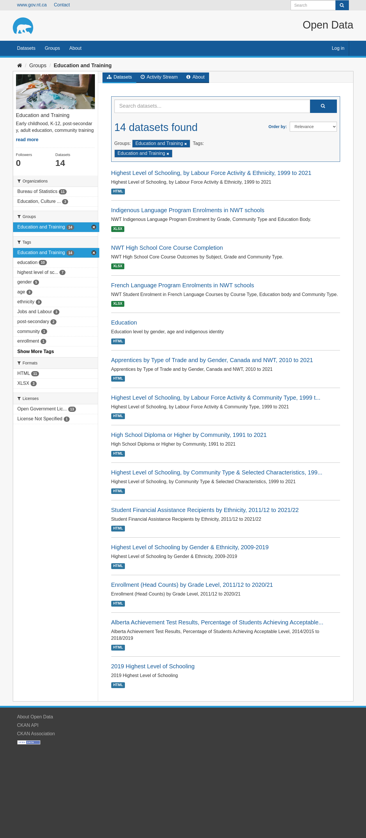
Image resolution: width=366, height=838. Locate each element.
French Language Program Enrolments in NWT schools (182, 285)
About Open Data (35, 716)
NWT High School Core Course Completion (167, 248)
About (75, 48)
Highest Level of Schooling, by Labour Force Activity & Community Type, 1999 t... (216, 397)
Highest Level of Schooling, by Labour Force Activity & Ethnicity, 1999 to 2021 (211, 173)
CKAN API (28, 725)
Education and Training (83, 65)
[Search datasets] (320, 5)
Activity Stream (159, 77)
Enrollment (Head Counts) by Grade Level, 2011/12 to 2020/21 (192, 585)
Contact (62, 4)
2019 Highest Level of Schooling (153, 666)
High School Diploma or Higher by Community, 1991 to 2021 (189, 435)
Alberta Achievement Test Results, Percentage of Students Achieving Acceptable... (217, 622)
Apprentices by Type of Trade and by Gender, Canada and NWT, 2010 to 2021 (212, 360)
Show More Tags (35, 351)
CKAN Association (36, 733)
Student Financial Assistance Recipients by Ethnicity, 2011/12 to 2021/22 (205, 510)
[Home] (19, 65)
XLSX (117, 229)
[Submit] (342, 5)
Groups (52, 48)
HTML (118, 191)
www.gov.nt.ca (32, 4)
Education (124, 322)
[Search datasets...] (212, 106)
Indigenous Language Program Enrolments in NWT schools (188, 210)
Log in (338, 48)
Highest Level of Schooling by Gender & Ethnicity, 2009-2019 (190, 547)
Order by (276, 126)
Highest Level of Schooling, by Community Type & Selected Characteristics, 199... (217, 472)
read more (27, 139)
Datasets (26, 48)
